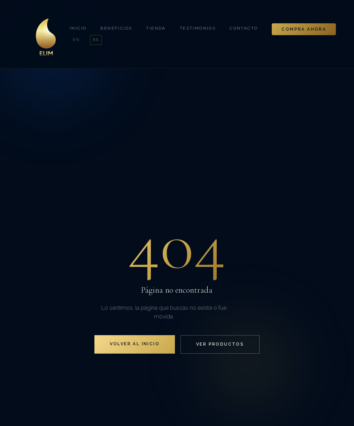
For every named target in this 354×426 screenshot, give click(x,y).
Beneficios (116, 28)
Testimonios (198, 28)
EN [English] (76, 39)
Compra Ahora (304, 29)
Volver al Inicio (135, 343)
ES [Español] (96, 39)
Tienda (156, 28)
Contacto (244, 28)
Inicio (78, 28)
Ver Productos (220, 344)
